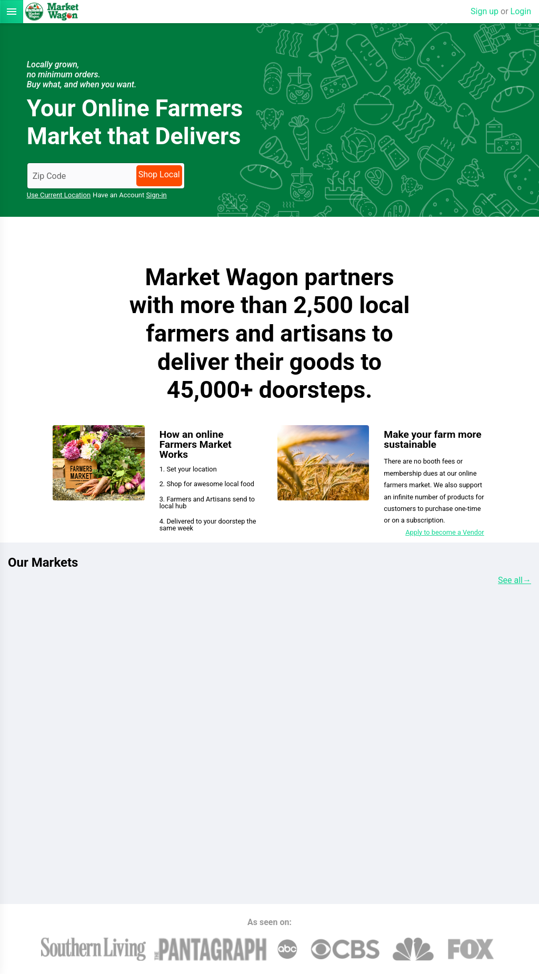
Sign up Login (501, 11)
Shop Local (159, 174)
